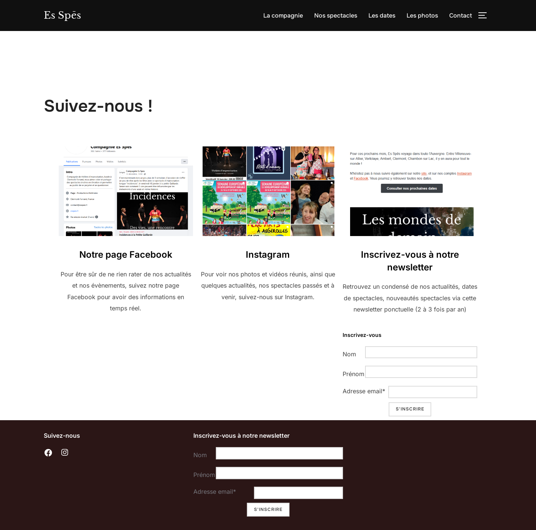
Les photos (422, 15)
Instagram (268, 255)
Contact (460, 15)
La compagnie (283, 15)
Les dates (381, 15)
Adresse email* (364, 392)
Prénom (352, 374)
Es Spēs (62, 15)
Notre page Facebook (125, 255)
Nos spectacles (335, 15)
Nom (349, 355)
